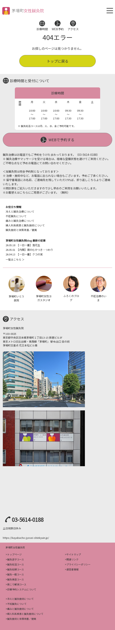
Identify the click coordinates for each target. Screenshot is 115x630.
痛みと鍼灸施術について (20, 608)
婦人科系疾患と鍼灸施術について (25, 225)
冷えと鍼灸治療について (20, 211)
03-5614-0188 (28, 519)
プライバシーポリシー (78, 564)
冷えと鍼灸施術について (20, 598)
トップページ (14, 554)
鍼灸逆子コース (15, 559)
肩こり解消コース (16, 584)
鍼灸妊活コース (15, 564)
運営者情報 (72, 569)
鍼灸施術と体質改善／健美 (21, 230)
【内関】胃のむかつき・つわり (29, 250)
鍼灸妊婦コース (15, 569)
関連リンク (72, 559)
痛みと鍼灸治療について (20, 221)
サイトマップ (73, 554)
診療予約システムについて (21, 589)
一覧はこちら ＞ (15, 259)
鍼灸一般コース (15, 574)
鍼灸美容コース (15, 579)
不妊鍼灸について (16, 216)
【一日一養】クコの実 (24, 254)
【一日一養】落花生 (23, 245)
